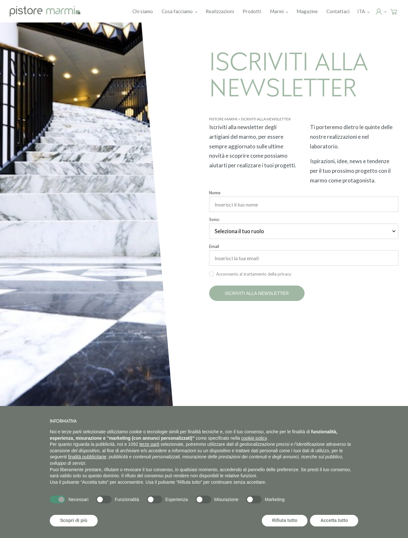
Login (384, 11)
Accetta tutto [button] (334, 520)
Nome (214, 192)
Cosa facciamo (177, 11)
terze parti (149, 444)
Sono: (214, 219)
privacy (284, 274)
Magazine (307, 11)
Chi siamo (142, 11)
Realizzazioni (220, 11)
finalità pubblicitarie (87, 456)
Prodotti (252, 11)
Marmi (277, 11)
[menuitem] (361, 11)
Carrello (399, 11)
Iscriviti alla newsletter (257, 293)
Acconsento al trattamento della (253, 274)
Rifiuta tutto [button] (284, 520)
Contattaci (338, 11)
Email (214, 246)
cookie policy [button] (254, 438)
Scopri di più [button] (73, 520)
